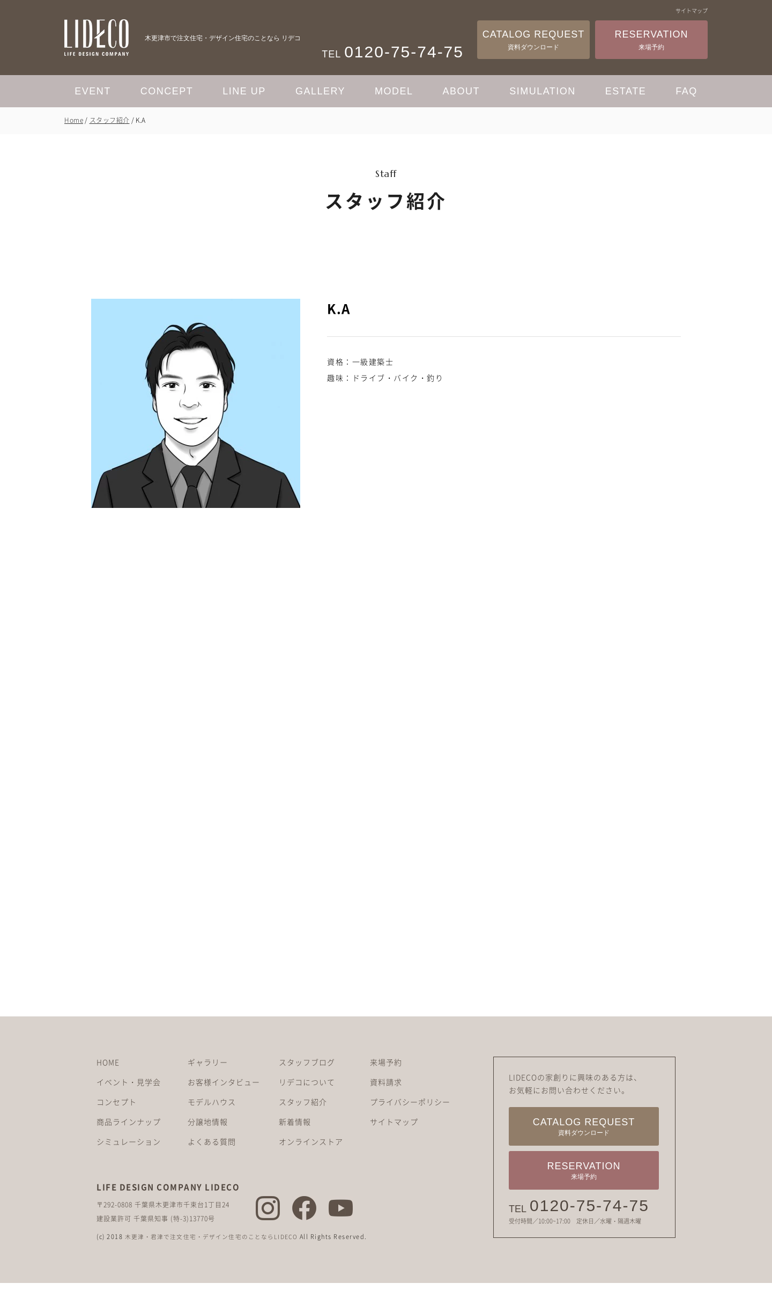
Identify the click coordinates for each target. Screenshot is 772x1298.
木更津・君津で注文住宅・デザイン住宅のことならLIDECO (214, 1252)
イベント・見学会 (128, 1097)
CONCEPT (167, 91)
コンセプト (116, 1117)
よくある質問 (212, 1157)
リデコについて (307, 1097)
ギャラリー (208, 1077)
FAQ (686, 91)
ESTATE (625, 91)
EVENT (93, 91)
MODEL (394, 91)
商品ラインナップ (128, 1137)
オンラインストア (311, 1157)
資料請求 (386, 1097)
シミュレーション (128, 1157)
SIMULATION (542, 91)
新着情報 (295, 1137)
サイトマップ (692, 10)
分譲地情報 (208, 1137)
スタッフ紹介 (110, 120)
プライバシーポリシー (410, 1117)
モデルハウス (212, 1117)
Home (73, 120)
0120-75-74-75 (589, 1221)
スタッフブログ (307, 1077)
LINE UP (244, 91)
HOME (108, 1077)
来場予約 (386, 1077)
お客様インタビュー (224, 1097)
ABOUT (461, 91)
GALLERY (320, 91)
